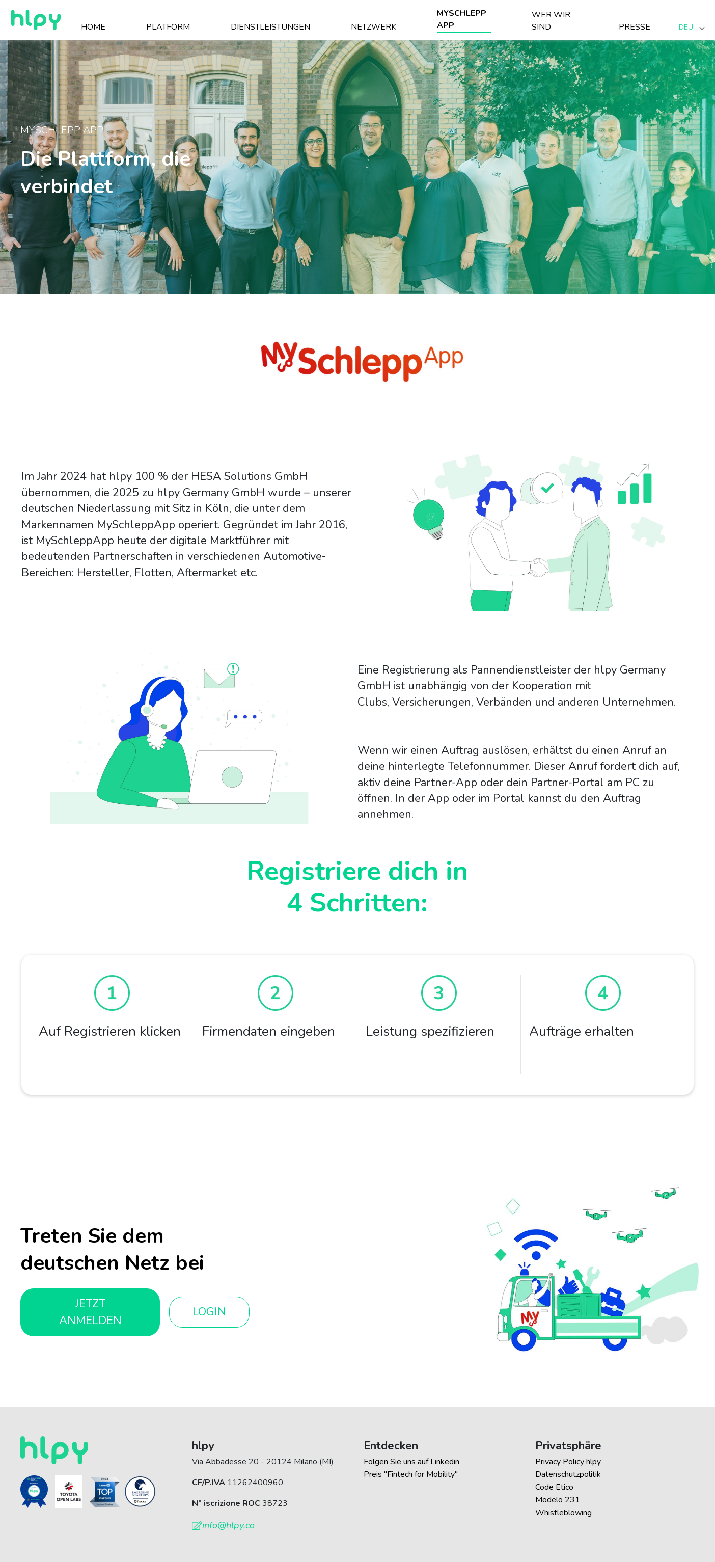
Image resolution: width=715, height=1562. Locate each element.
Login (209, 1311)
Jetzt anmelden (90, 1312)
